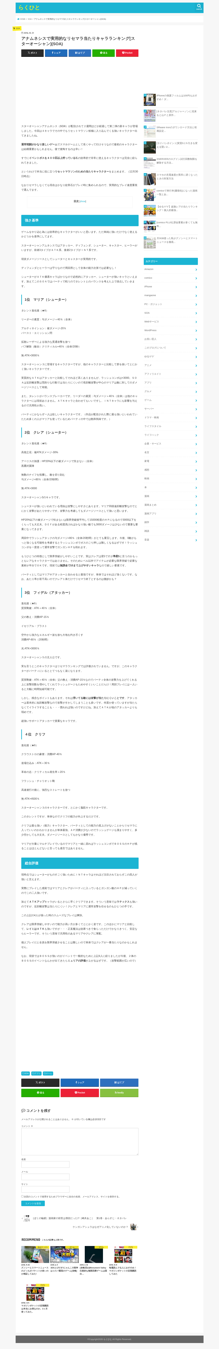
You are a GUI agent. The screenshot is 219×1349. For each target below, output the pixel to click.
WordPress (150, 329)
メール (24, 1172)
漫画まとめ (150, 499)
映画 (146, 474)
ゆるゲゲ (149, 354)
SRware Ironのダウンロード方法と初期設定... (176, 129)
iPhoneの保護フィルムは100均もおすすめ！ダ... (177, 97)
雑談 (146, 525)
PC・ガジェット (153, 303)
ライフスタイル (152, 423)
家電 (146, 457)
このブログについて (155, 346)
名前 (23, 1160)
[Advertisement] (80, 91)
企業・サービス (152, 440)
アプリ (37, 1073)
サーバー (149, 405)
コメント (27, 1126)
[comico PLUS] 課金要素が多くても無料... (177, 224)
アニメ (148, 363)
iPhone (148, 286)
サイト (24, 1185)
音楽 (146, 534)
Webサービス (151, 320)
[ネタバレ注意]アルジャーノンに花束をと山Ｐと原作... (177, 113)
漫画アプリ (150, 508)
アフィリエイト (152, 371)
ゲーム (49, 1073)
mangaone (150, 294)
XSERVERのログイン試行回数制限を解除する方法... (177, 161)
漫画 (146, 491)
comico (148, 277)
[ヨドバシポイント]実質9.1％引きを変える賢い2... (177, 145)
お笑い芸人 (150, 337)
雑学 (146, 516)
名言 (146, 448)
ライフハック (151, 431)
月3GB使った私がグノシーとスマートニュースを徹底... (177, 240)
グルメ (148, 388)
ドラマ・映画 (151, 414)
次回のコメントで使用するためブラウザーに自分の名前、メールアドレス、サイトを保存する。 (72, 1197)
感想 (146, 465)
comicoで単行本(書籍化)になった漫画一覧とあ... (177, 192)
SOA (26, 1073)
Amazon (148, 269)
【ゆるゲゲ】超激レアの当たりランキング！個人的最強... (177, 208)
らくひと (29, 7)
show (82, 201)
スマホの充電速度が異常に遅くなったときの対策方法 (177, 177)
